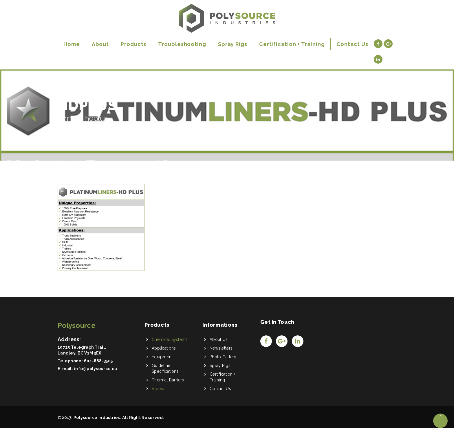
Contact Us (220, 388)
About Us (219, 339)
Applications (164, 348)
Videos (159, 388)
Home (68, 118)
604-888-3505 (98, 361)
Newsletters (221, 348)
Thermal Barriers (168, 380)
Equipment (162, 356)
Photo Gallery (223, 356)
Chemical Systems (170, 339)
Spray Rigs (220, 365)
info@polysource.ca (95, 368)
